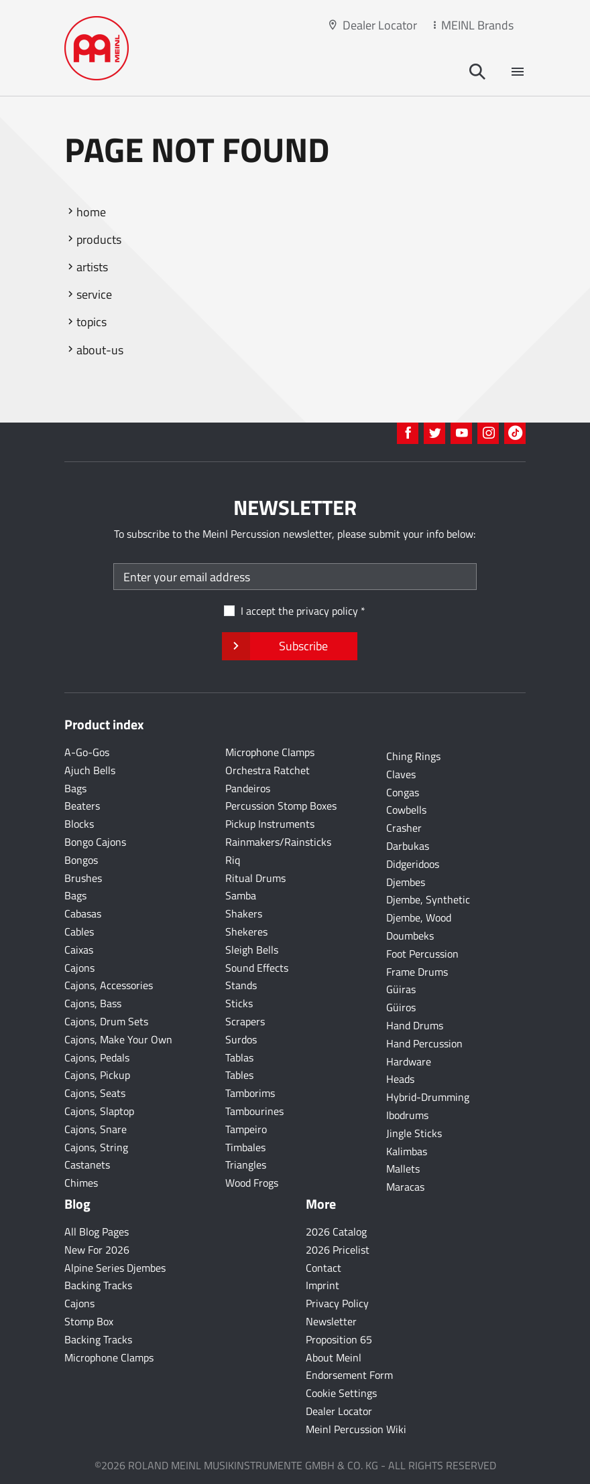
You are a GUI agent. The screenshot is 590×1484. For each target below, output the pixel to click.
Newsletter (331, 1321)
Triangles (245, 1165)
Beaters (82, 806)
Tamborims (250, 1093)
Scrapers (245, 1021)
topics (91, 321)
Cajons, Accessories (108, 985)
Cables (79, 931)
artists (92, 266)
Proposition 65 (339, 1339)
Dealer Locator (380, 25)
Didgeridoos (412, 864)
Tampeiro (246, 1129)
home (91, 212)
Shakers (243, 913)
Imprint (322, 1285)
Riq (232, 860)
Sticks (239, 1003)
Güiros (401, 1007)
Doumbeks (410, 936)
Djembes (405, 882)
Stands (241, 985)
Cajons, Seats (94, 1093)
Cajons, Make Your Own (118, 1039)
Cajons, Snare (95, 1129)
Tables (239, 1075)
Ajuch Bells (89, 770)
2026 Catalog (336, 1231)
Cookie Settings (341, 1393)
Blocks (79, 824)
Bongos (81, 860)
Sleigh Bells (251, 950)
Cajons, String (96, 1147)
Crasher (404, 828)
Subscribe (289, 646)
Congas (402, 792)
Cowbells (406, 810)
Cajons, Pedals (96, 1057)
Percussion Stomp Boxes (281, 806)
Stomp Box (88, 1321)
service (94, 294)
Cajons (79, 968)
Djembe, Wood (418, 917)
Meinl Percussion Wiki (356, 1429)
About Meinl (333, 1357)
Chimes (81, 1183)
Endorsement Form (349, 1375)
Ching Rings (413, 756)
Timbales (245, 1147)
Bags (75, 788)
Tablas (239, 1057)
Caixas (78, 950)
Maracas (405, 1187)
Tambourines (254, 1111)
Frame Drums (417, 972)
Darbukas (407, 846)
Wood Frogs (251, 1183)
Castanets (87, 1165)
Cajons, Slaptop (99, 1111)
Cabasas (82, 913)
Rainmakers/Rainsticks (278, 842)
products (98, 239)
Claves (401, 774)
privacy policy (327, 611)
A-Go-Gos (86, 752)
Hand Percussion (424, 1043)
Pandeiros (247, 788)
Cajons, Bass (92, 1003)
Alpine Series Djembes (115, 1268)
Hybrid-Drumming (427, 1097)
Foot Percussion (422, 954)
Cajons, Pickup (97, 1075)
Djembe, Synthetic (428, 899)
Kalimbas (406, 1151)
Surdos (241, 1039)
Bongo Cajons (95, 842)
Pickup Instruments (269, 824)
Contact (323, 1268)
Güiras (401, 989)
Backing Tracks (98, 1285)
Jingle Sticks (414, 1133)
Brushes (83, 878)
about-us (99, 350)
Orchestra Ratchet (267, 770)
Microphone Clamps (269, 752)
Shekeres (246, 931)
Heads (400, 1079)
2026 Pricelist (337, 1250)
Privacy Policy (337, 1303)
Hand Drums (414, 1025)
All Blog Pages (96, 1231)
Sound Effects (256, 968)
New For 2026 (96, 1250)
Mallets (403, 1169)
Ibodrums (407, 1115)
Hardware (408, 1061)
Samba (240, 895)
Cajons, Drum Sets (106, 1021)
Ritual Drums (255, 878)
